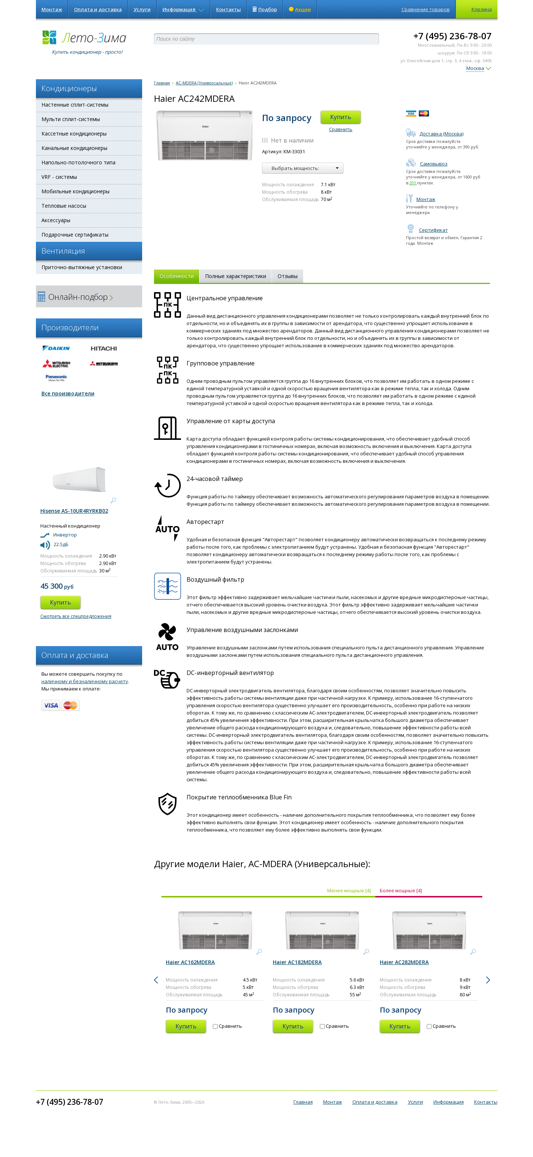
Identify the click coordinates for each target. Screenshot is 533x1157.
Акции (300, 9)
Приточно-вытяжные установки (81, 267)
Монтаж (51, 9)
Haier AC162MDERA (190, 962)
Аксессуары (55, 220)
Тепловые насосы (63, 205)
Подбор (265, 9)
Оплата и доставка (98, 9)
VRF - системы (59, 176)
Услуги (142, 9)
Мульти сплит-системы (70, 119)
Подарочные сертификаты (74, 234)
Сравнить (340, 129)
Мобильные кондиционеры (75, 191)
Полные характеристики (235, 276)
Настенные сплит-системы (74, 104)
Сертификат (427, 230)
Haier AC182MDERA (297, 962)
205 (413, 182)
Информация (183, 9)
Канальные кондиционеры (74, 147)
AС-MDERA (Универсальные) (204, 83)
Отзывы (288, 276)
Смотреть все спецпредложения (75, 616)
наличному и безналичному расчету (84, 681)
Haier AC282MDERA (404, 962)
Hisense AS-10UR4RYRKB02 (74, 510)
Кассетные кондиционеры (74, 133)
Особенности (177, 276)
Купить (340, 117)
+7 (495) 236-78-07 (452, 36)
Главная (162, 83)
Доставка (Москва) (434, 133)
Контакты (228, 9)
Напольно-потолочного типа (78, 162)
